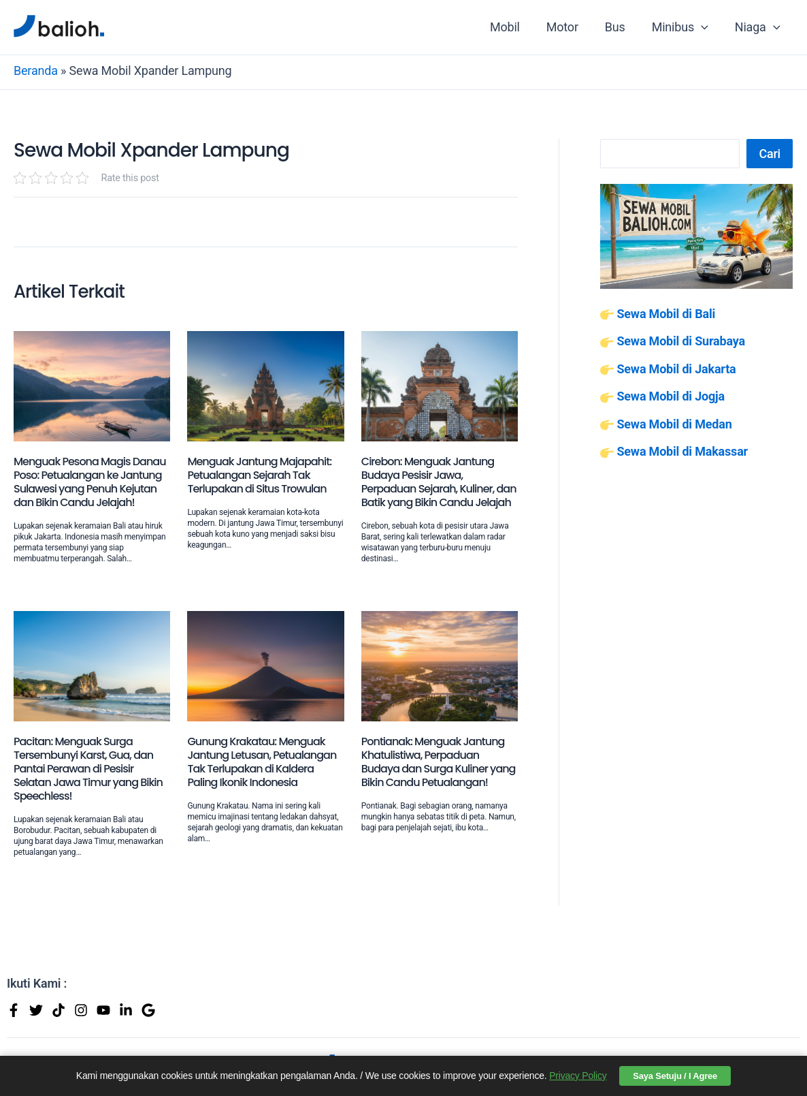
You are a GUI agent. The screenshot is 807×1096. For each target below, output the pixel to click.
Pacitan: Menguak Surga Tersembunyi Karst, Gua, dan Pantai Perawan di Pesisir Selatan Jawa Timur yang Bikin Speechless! (88, 769)
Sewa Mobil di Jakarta (676, 369)
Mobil (514, 27)
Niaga (758, 27)
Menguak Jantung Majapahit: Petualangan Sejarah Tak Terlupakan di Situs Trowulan (259, 475)
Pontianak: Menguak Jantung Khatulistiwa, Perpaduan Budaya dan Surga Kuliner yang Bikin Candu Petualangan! (438, 762)
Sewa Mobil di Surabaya (680, 341)
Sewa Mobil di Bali (665, 314)
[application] (704, 27)
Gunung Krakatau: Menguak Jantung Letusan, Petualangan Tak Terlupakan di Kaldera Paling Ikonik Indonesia (261, 762)
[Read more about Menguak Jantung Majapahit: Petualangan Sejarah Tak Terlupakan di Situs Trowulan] (265, 384)
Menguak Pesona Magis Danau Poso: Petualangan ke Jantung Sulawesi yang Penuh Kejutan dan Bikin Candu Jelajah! (90, 482)
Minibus (683, 27)
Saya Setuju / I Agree (675, 1076)
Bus (620, 27)
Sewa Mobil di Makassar (682, 451)
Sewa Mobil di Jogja (670, 396)
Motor (569, 27)
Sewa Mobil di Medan (673, 424)
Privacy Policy (577, 1075)
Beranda (36, 70)
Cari (769, 153)
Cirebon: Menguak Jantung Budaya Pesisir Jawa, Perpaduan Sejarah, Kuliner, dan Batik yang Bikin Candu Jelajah (438, 482)
